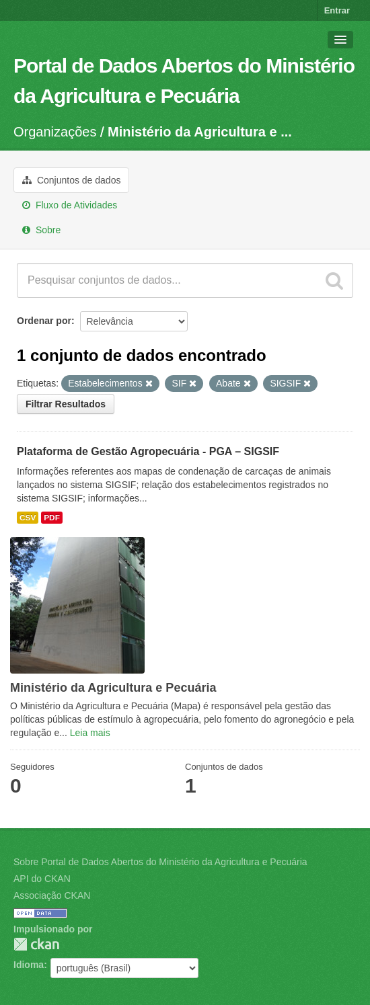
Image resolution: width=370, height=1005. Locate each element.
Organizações (54, 131)
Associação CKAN (51, 895)
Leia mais (90, 732)
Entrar (337, 10)
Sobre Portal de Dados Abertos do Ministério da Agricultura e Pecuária (160, 861)
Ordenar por (44, 320)
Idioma (28, 964)
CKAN (36, 944)
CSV (28, 517)
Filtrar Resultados (66, 404)
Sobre (41, 230)
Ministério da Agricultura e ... (200, 131)
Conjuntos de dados (71, 180)
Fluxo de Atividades (69, 205)
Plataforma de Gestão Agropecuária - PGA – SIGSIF (148, 451)
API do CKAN (42, 878)
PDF (52, 517)
